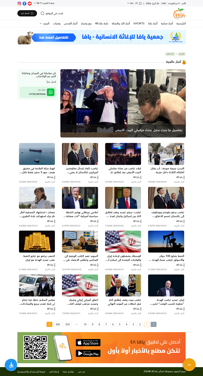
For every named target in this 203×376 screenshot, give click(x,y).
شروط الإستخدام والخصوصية (31, 372)
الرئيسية (181, 23)
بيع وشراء (86, 23)
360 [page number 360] (58, 324)
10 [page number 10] (85, 324)
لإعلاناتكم (54, 372)
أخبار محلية (167, 23)
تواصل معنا (68, 372)
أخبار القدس (70, 23)
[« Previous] (153, 324)
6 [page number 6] (113, 324)
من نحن (81, 372)
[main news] (123, 103)
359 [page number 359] (67, 324)
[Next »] (49, 324)
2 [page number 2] (140, 324)
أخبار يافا (152, 23)
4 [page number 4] (126, 324)
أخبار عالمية (170, 54)
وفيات (56, 23)
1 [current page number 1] (145, 325)
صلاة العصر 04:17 (45, 3)
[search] (52, 13)
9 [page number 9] (92, 324)
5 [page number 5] (119, 324)
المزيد (45, 23)
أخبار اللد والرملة (121, 23)
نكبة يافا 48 (101, 23)
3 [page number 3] (133, 324)
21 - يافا (135, 3)
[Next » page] (49, 324)
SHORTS (139, 23)
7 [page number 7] (106, 324)
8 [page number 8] (99, 324)
